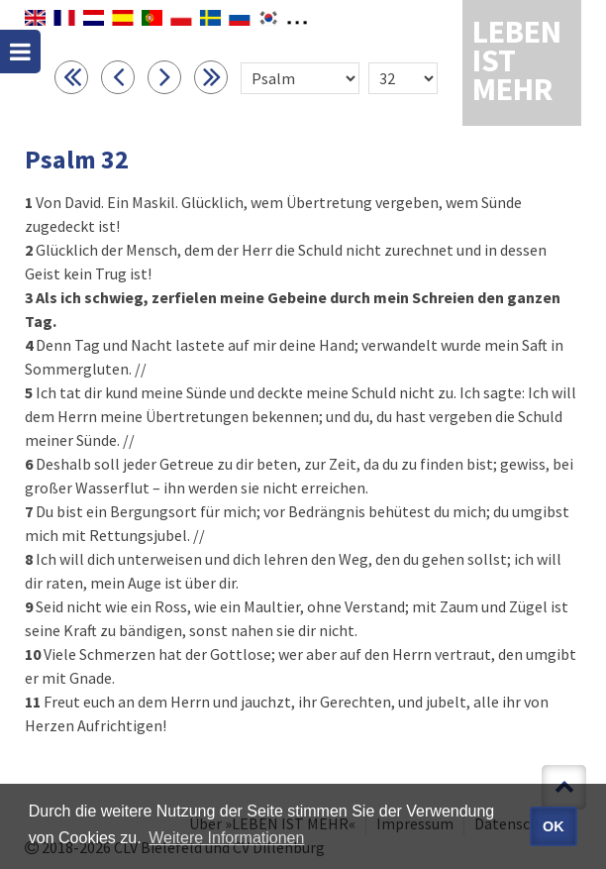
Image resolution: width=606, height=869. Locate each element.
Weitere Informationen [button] (226, 837)
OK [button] (553, 826)
